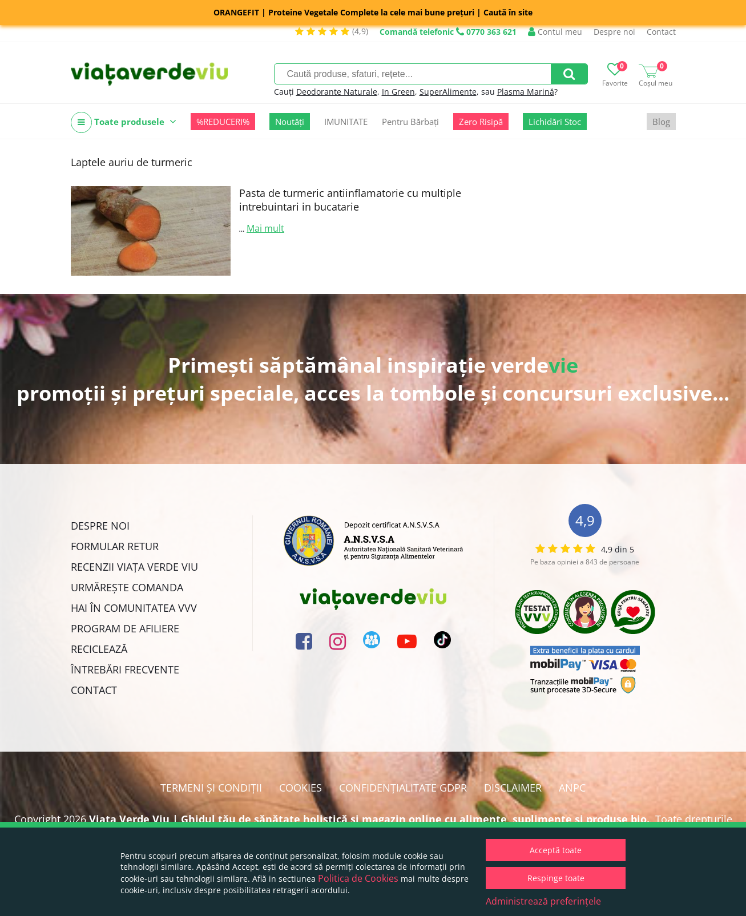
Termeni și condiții (211, 787)
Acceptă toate (556, 850)
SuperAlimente (448, 91)
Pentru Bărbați (410, 121)
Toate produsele (123, 122)
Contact (661, 31)
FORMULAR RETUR (115, 546)
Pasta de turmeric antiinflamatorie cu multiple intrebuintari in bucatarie (350, 199)
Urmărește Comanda (127, 587)
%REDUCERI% (222, 121)
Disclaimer (513, 787)
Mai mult (265, 228)
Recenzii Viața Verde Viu (134, 567)
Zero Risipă (481, 121)
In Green (398, 91)
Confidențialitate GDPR (403, 787)
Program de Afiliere (125, 628)
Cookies (300, 787)
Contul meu (555, 31)
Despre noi (614, 31)
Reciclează (99, 649)
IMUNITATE (346, 121)
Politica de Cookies (358, 878)
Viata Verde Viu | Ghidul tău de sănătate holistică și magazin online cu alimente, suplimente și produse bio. (369, 819)
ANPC (572, 787)
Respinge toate (555, 878)
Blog (661, 121)
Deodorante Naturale (336, 91)
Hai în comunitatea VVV (134, 608)
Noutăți (289, 121)
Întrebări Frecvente (125, 669)
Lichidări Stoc (555, 121)
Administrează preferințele (543, 901)
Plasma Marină (525, 91)
